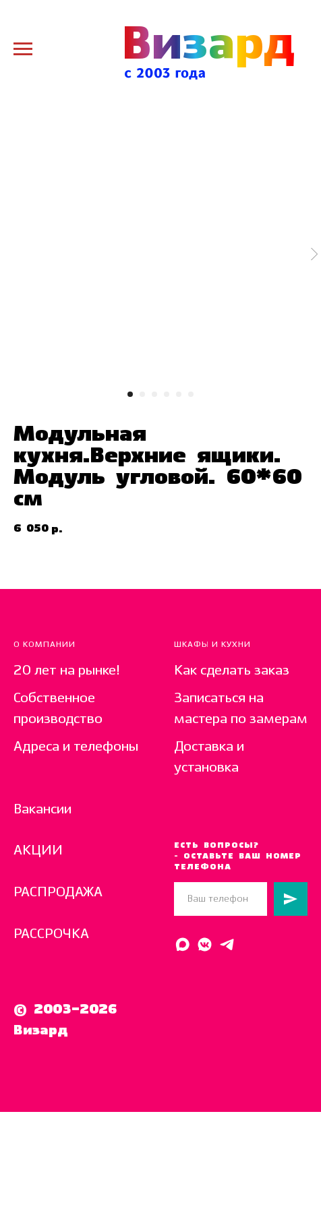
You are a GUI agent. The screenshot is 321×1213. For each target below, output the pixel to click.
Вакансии (42, 809)
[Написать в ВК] (204, 944)
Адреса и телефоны (75, 747)
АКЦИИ (38, 850)
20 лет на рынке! (66, 670)
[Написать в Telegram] (226, 944)
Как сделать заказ (231, 670)
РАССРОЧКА (51, 934)
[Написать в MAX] (182, 944)
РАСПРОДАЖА (58, 892)
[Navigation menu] (22, 49)
